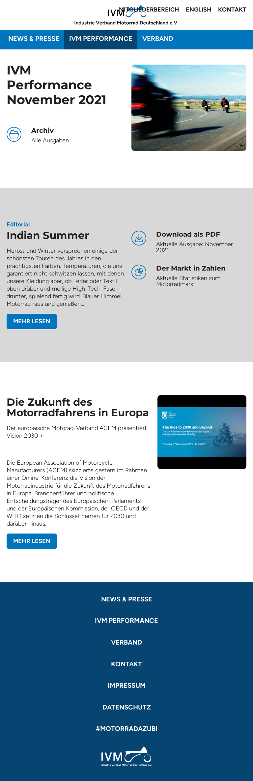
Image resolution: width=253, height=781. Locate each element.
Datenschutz (126, 707)
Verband (157, 39)
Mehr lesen (31, 321)
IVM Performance (100, 39)
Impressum (127, 685)
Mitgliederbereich (149, 9)
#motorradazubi (126, 729)
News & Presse (33, 39)
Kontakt (232, 9)
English (198, 9)
